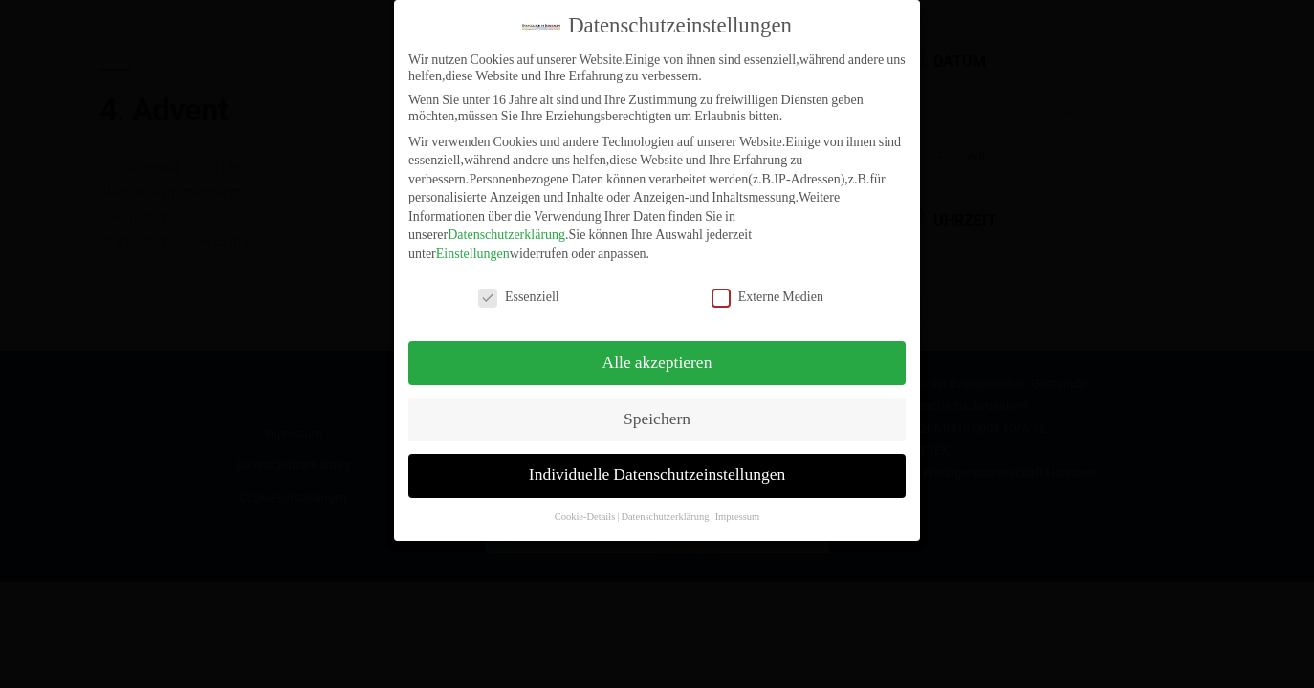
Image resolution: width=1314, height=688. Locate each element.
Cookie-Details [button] (585, 506)
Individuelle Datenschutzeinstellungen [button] (657, 464)
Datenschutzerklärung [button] (665, 506)
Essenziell (518, 285)
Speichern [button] (657, 408)
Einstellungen (473, 243)
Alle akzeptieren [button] (657, 351)
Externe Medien (767, 285)
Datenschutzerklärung (506, 224)
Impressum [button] (737, 506)
